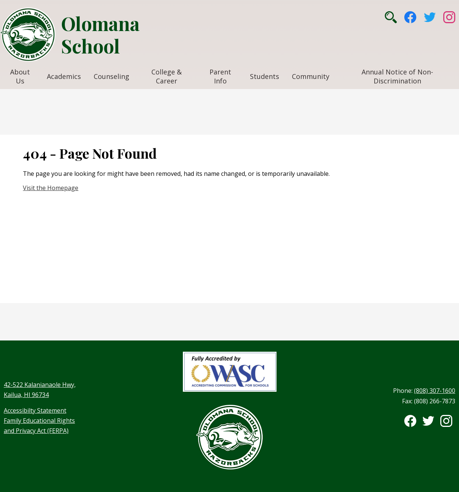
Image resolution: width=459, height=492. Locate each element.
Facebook (410, 17)
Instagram (449, 17)
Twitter (430, 17)
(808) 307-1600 (434, 390)
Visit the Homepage (50, 188)
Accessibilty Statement (35, 410)
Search (391, 17)
